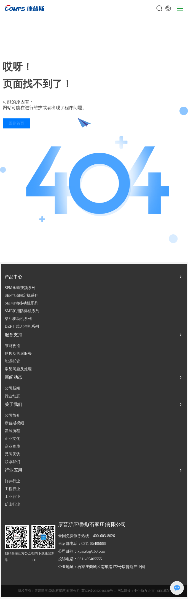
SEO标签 (163, 591)
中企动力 (140, 591)
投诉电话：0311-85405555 (80, 559)
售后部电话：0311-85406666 (82, 544)
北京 (151, 591)
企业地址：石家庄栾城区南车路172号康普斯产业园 (101, 567)
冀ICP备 (87, 591)
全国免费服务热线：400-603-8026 (86, 536)
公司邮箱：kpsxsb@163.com (81, 551)
